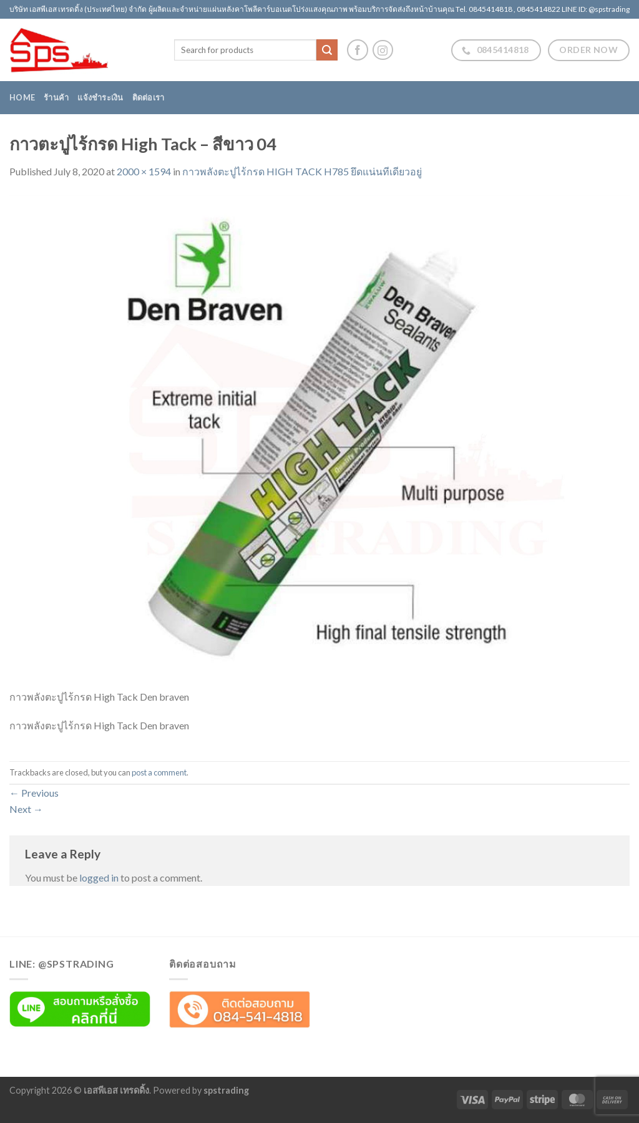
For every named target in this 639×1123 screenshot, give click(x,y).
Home (22, 97)
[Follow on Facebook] (357, 50)
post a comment (159, 772)
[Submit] (327, 50)
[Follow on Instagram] (383, 50)
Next (26, 809)
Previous (34, 793)
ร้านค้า (56, 97)
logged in (99, 877)
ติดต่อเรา (148, 97)
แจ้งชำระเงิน (100, 97)
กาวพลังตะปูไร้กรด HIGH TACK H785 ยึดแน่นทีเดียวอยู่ (302, 171)
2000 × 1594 (144, 171)
